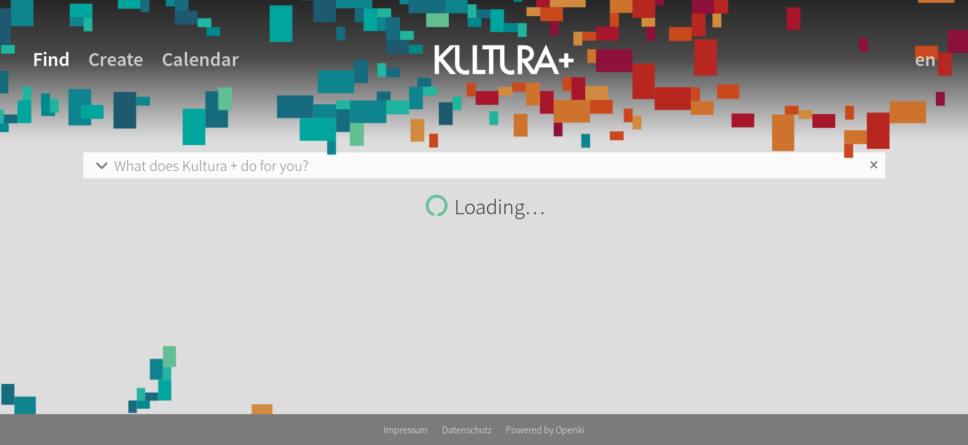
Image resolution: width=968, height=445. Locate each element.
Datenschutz (467, 429)
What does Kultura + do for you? (201, 165)
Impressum (406, 429)
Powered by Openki (545, 429)
